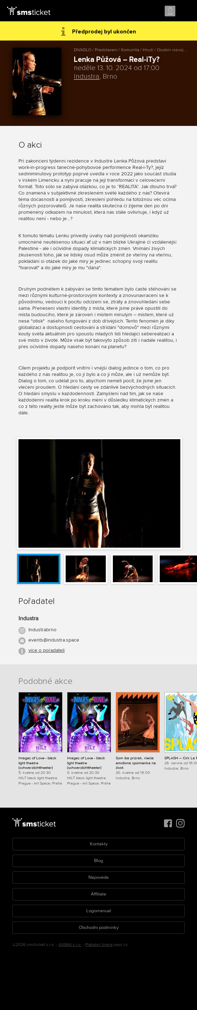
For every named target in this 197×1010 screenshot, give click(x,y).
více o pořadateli (46, 650)
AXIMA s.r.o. (70, 944)
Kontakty (99, 844)
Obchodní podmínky (99, 927)
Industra (86, 76)
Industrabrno (42, 630)
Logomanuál (98, 911)
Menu (185, 11)
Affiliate (98, 894)
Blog (98, 860)
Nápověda (98, 877)
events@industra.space (53, 640)
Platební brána (99, 944)
